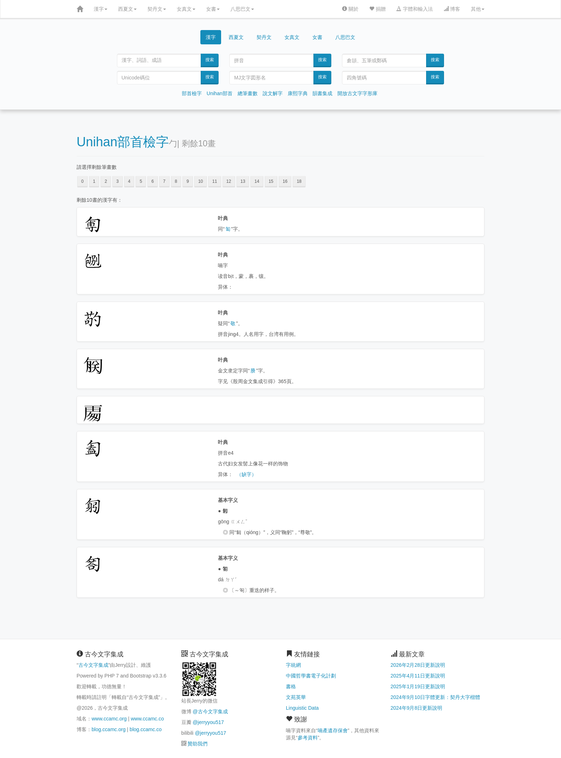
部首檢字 (192, 93)
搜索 (209, 59)
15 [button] (271, 181)
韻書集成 (322, 93)
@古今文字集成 (210, 711)
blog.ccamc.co (145, 729)
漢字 (100, 9)
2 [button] (105, 181)
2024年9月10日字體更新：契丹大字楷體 (435, 697)
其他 (477, 9)
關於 (350, 9)
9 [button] (187, 181)
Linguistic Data (302, 708)
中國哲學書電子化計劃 (311, 676)
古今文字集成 (93, 665)
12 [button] (228, 181)
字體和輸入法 (414, 9)
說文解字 (273, 93)
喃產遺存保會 (333, 730)
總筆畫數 (248, 93)
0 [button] (82, 181)
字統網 (293, 665)
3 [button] (117, 181)
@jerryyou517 (208, 722)
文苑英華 (296, 697)
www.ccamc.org (109, 719)
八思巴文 (242, 9)
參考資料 (308, 737)
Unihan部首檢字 (123, 142)
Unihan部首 (220, 93)
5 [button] (141, 181)
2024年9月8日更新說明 (417, 708)
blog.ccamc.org (109, 729)
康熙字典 (298, 93)
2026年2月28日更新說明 (418, 665)
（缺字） (246, 474)
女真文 (186, 9)
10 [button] (200, 181)
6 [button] (152, 181)
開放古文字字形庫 (357, 93)
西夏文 (127, 9)
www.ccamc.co (147, 719)
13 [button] (242, 181)
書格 (291, 686)
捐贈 (377, 9)
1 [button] (94, 181)
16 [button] (285, 181)
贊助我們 (197, 744)
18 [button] (299, 181)
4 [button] (129, 181)
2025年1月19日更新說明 (418, 686)
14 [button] (256, 181)
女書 (213, 9)
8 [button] (176, 181)
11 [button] (214, 181)
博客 (452, 9)
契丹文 (156, 9)
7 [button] (164, 181)
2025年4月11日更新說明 (418, 676)
